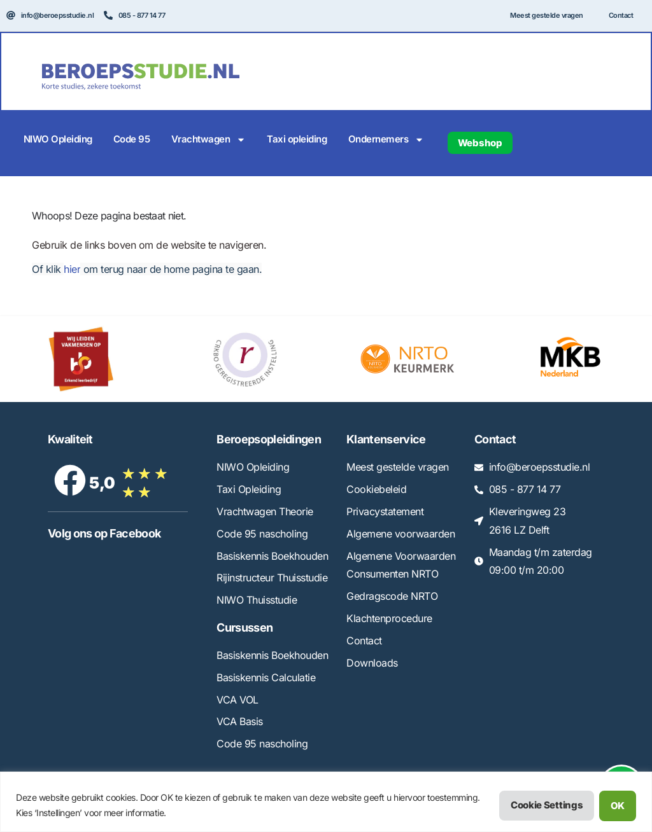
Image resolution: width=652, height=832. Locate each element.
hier (72, 269)
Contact (621, 15)
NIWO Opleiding (58, 139)
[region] (326, 802)
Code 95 (131, 139)
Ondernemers (386, 139)
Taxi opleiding (297, 139)
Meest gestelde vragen (546, 15)
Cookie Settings (546, 806)
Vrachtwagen (208, 139)
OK (618, 806)
